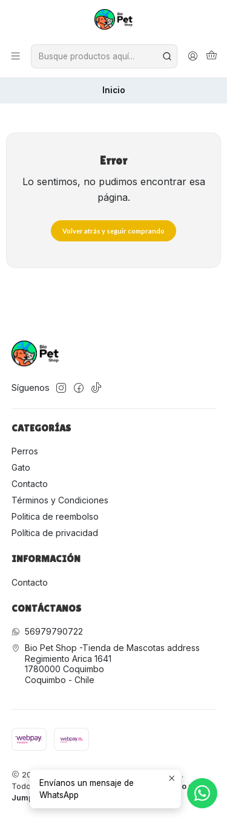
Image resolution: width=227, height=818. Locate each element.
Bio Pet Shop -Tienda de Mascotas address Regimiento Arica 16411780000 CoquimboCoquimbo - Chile (106, 664)
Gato (21, 467)
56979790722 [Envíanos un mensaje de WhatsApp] (47, 631)
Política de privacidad (55, 533)
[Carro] (211, 56)
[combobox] (104, 56)
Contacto (30, 484)
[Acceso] (193, 56)
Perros (25, 451)
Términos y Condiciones (60, 500)
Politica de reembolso (55, 516)
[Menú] (15, 56)
